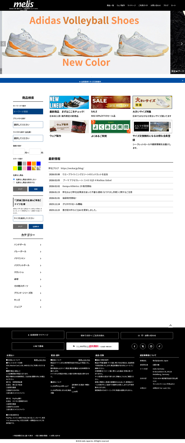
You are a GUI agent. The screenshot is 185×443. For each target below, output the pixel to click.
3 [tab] (93, 76)
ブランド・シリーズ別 (23, 292)
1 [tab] (90, 76)
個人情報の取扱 (41, 435)
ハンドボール (20, 244)
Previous (3, 43)
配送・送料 (55, 355)
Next (181, 43)
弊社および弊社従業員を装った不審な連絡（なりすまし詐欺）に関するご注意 (90, 192)
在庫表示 (36, 226)
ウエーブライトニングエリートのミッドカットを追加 (78, 174)
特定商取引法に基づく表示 (23, 435)
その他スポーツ (21, 285)
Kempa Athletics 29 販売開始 (70, 186)
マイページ (131, 5)
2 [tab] (91, 76)
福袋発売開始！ (62, 198)
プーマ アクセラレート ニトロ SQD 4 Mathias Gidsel (80, 180)
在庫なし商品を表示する (24, 182)
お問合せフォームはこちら (161, 388)
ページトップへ (170, 325)
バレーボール (20, 251)
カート (173, 5)
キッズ (17, 299)
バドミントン (19, 258)
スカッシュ (19, 272)
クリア (20, 189)
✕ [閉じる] (183, 80)
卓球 (16, 279)
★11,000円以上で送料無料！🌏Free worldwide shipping (90, 80)
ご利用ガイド (143, 5)
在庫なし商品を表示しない (24, 179)
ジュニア (18, 306)
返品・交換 (99, 355)
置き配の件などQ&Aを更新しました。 (73, 210)
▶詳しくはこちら (40, 360)
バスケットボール (22, 265)
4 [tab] (95, 76)
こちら (123, 376)
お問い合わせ (156, 5)
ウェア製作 (121, 5)
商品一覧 (110, 5)
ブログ (166, 5)
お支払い (10, 355)
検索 (35, 189)
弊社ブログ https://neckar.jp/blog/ (66, 168)
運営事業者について (148, 355)
